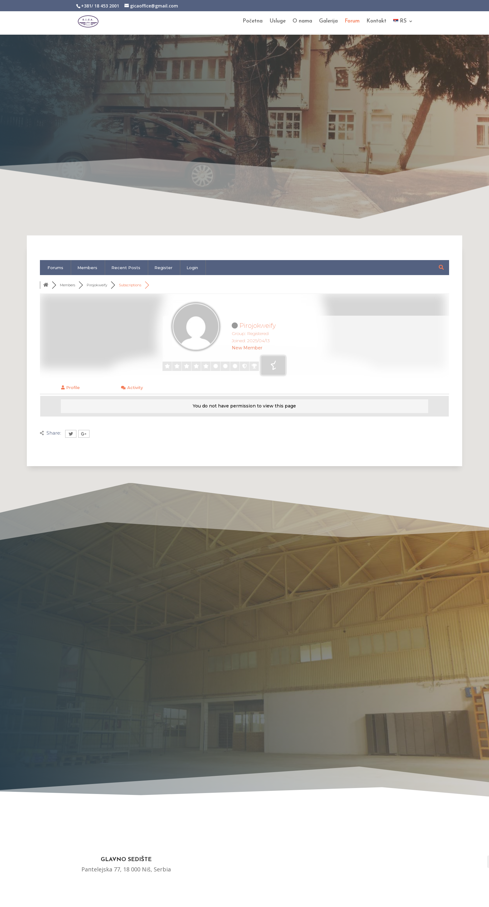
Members (87, 267)
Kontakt (376, 21)
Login (192, 267)
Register (163, 267)
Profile (70, 387)
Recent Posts (125, 267)
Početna (253, 21)
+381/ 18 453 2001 (100, 6)
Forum (352, 21)
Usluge (277, 21)
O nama (302, 21)
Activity (132, 387)
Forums (55, 267)
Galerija (328, 21)
